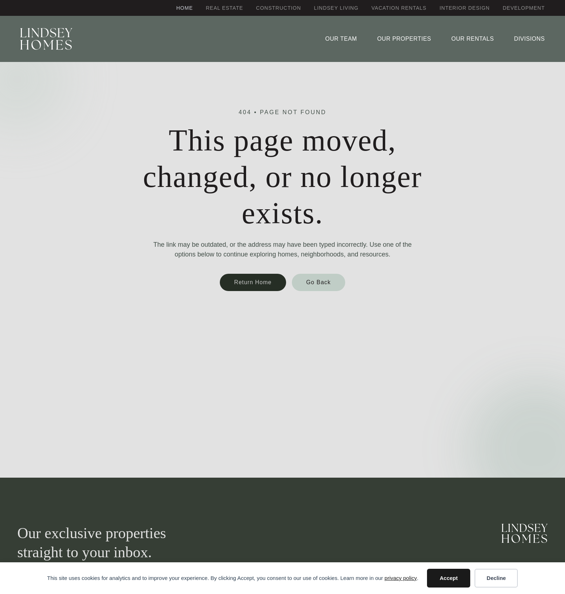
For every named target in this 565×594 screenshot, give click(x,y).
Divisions (529, 39)
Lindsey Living (336, 8)
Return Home (253, 282)
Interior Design (465, 8)
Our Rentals (472, 39)
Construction (278, 8)
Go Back (318, 282)
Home (184, 8)
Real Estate (224, 8)
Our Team (341, 39)
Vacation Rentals (399, 8)
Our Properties (404, 39)
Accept (449, 578)
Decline (496, 578)
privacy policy (400, 578)
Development (524, 8)
